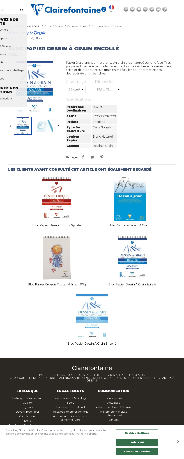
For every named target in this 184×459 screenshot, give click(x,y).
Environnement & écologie (70, 398)
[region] (92, 442)
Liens (27, 420)
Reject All (137, 442)
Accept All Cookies (137, 451)
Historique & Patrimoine (27, 398)
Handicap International (70, 407)
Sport (70, 402)
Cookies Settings (137, 432)
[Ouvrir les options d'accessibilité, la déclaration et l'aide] (127, 9)
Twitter (156, 9)
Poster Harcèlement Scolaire (113, 407)
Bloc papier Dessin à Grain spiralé (132, 284)
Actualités (113, 402)
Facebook (149, 9)
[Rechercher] (28, 10)
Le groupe (27, 407)
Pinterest (169, 9)
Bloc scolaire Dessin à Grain (130, 225)
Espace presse (114, 398)
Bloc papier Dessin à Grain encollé (91, 343)
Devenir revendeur (27, 411)
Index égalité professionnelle (70, 411)
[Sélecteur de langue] (136, 9)
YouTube (162, 9)
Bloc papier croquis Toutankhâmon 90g (57, 284)
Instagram (175, 9)
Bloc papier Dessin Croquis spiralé (56, 225)
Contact (114, 419)
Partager (83, 157)
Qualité (27, 402)
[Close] (178, 442)
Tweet (92, 157)
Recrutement (27, 416)
